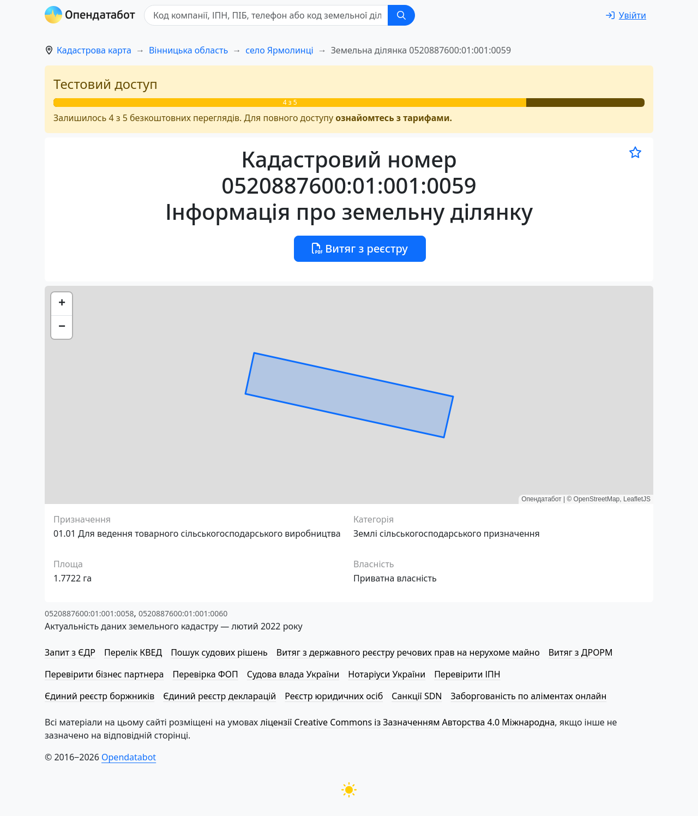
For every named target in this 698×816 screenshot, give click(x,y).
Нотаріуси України (386, 674)
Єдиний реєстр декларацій (219, 696)
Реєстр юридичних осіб (334, 696)
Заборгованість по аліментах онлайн (529, 696)
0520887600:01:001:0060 (183, 613)
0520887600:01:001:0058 (89, 613)
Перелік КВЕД (133, 652)
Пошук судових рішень (219, 652)
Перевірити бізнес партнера (104, 674)
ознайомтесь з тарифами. (393, 118)
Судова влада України (293, 674)
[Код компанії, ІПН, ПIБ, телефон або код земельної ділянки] (266, 15)
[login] (626, 15)
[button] (61, 304)
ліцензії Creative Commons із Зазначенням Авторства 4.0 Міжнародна (407, 722)
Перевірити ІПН (467, 674)
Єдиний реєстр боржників (99, 696)
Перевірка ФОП (205, 674)
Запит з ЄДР (70, 652)
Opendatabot (128, 757)
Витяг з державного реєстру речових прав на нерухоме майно (408, 652)
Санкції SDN (417, 696)
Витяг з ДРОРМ (581, 652)
